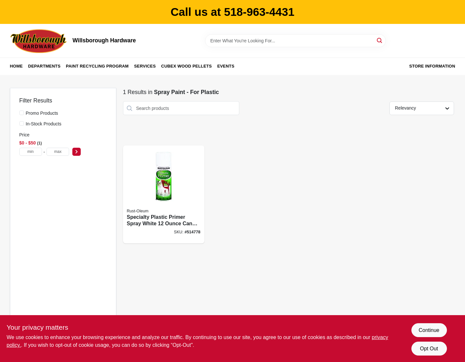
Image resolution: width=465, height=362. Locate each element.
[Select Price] (76, 152)
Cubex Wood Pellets (186, 66)
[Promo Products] (21, 113)
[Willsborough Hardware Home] (39, 40)
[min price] (30, 152)
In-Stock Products (44, 123)
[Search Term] (295, 40)
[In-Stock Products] (21, 123)
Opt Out (429, 348)
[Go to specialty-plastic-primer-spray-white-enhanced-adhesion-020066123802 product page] (163, 194)
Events (225, 66)
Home (16, 66)
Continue (428, 330)
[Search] (380, 40)
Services (145, 66)
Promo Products (42, 113)
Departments (44, 66)
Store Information (432, 66)
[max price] (57, 152)
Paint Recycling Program (97, 66)
